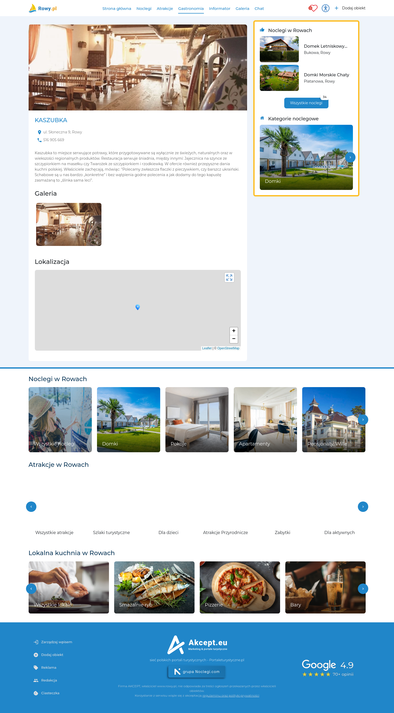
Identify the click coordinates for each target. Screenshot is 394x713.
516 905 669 (53, 140)
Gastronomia (191, 8)
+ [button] (233, 331)
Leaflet (207, 348)
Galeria (242, 8)
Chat (259, 8)
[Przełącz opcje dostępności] (326, 8)
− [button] (233, 339)
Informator (219, 8)
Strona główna (116, 8)
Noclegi (144, 8)
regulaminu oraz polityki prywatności (230, 695)
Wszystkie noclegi (309, 101)
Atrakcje (165, 8)
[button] (350, 157)
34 (325, 97)
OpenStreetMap (228, 348)
